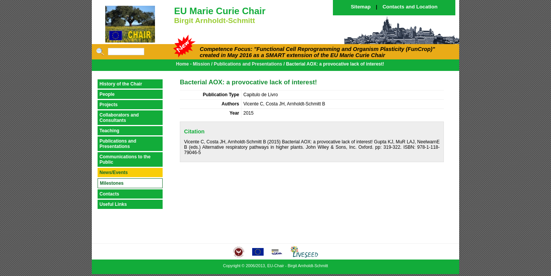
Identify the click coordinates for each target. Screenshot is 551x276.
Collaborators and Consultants (119, 117)
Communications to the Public (124, 159)
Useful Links (113, 204)
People (106, 94)
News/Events (113, 172)
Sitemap (361, 7)
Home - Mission (193, 64)
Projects (108, 104)
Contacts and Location (410, 7)
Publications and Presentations (248, 64)
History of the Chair (120, 84)
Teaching (109, 130)
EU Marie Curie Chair (220, 11)
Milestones (112, 183)
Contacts (109, 194)
